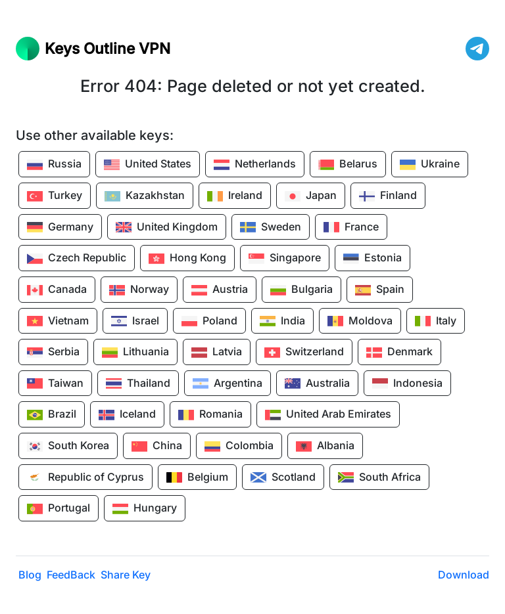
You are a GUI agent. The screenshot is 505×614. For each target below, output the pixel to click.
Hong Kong (187, 259)
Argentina (227, 383)
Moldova (360, 321)
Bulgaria (301, 290)
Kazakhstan (145, 196)
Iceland (127, 415)
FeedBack (71, 574)
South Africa (379, 477)
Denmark (399, 353)
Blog (29, 574)
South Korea (68, 446)
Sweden (270, 227)
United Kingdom (167, 227)
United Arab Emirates (328, 415)
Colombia (239, 446)
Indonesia (407, 383)
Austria (219, 290)
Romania (210, 415)
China (157, 446)
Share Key (126, 574)
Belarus (347, 165)
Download (463, 574)
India (282, 321)
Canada (57, 290)
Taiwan (55, 383)
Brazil (51, 415)
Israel (135, 321)
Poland (209, 321)
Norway (139, 290)
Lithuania (135, 353)
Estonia (372, 259)
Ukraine (430, 165)
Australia (317, 383)
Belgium (197, 477)
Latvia (216, 353)
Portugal (58, 509)
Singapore (285, 259)
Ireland (234, 196)
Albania (325, 446)
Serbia (53, 353)
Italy (435, 321)
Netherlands (255, 165)
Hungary (144, 509)
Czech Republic (76, 259)
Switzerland (304, 353)
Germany (60, 227)
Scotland (283, 477)
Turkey (54, 196)
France (351, 227)
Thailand (138, 383)
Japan (311, 196)
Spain (379, 290)
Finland (388, 196)
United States (147, 165)
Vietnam (58, 321)
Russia (54, 165)
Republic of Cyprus (85, 477)
